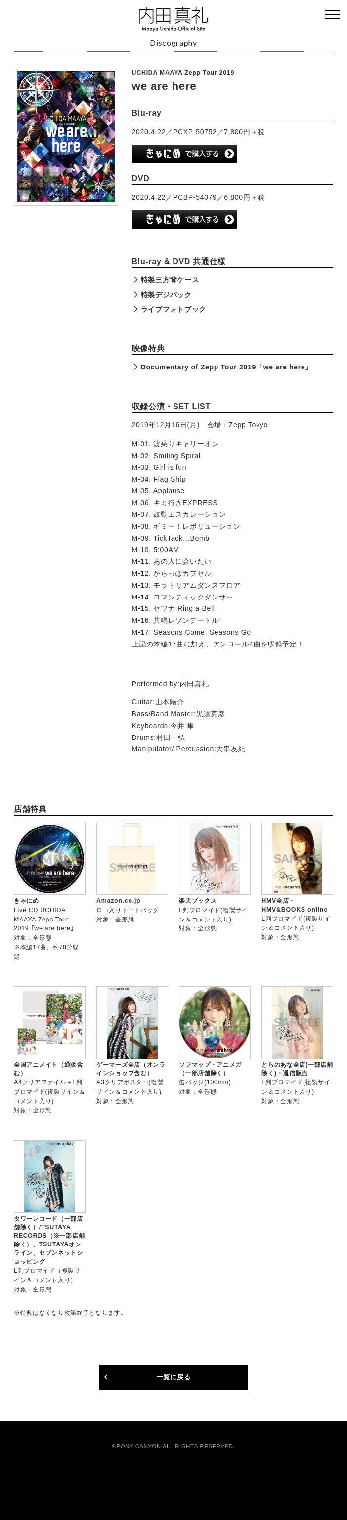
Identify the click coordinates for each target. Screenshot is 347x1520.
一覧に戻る (174, 1377)
